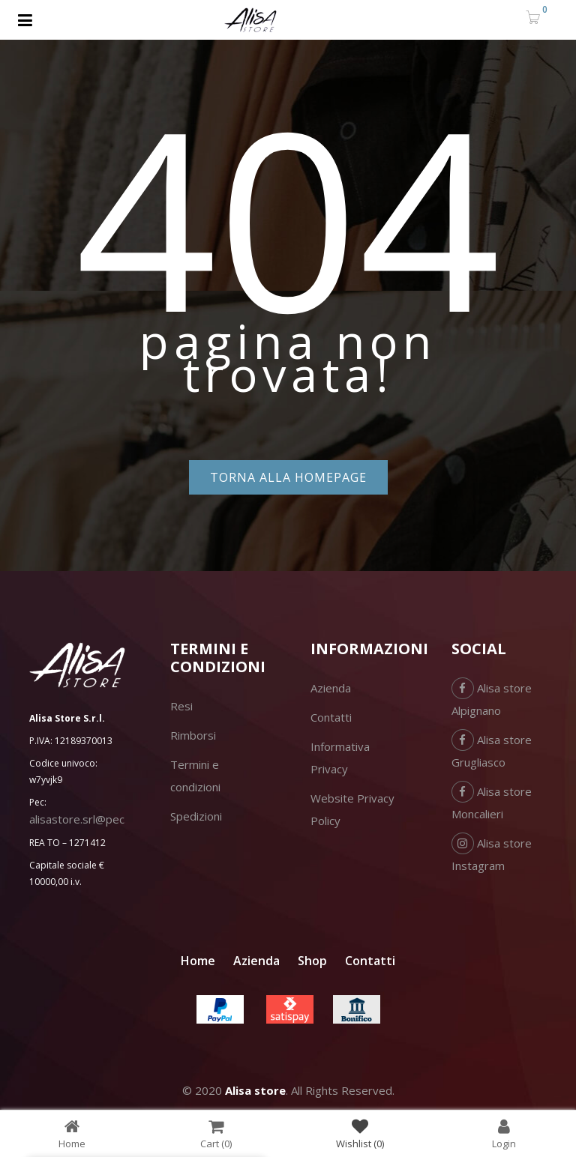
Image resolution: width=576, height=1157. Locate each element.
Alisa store (255, 1090)
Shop (312, 960)
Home (198, 960)
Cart (216, 1133)
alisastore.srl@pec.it (81, 819)
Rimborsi (193, 735)
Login (504, 1133)
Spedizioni (196, 816)
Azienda (330, 687)
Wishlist (360, 1133)
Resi (181, 705)
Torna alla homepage (288, 477)
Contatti (331, 717)
